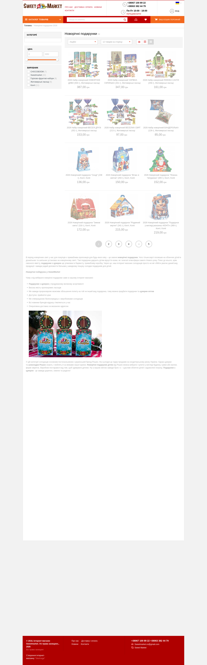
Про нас (69, 7)
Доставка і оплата (84, 7)
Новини (98, 7)
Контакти (69, 10)
